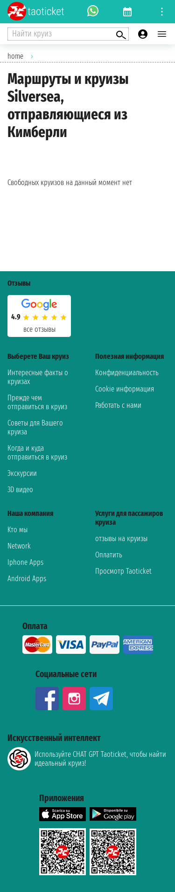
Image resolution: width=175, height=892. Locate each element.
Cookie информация (124, 388)
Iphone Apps (25, 562)
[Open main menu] (162, 34)
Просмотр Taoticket (123, 571)
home (15, 56)
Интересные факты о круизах (37, 377)
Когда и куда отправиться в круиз (37, 452)
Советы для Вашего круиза (35, 427)
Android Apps (26, 578)
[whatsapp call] (92, 11)
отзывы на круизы (121, 538)
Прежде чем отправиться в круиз (37, 402)
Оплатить (108, 554)
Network (19, 546)
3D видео (20, 489)
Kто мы (17, 529)
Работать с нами (118, 405)
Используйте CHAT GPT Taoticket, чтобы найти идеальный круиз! (86, 758)
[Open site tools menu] (162, 11)
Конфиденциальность (127, 372)
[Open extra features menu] (68, 34)
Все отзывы (39, 329)
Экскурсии (22, 473)
